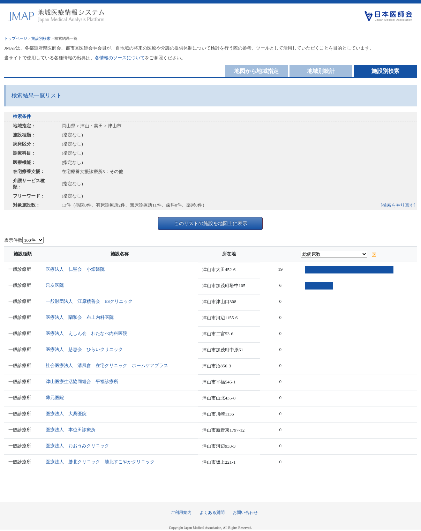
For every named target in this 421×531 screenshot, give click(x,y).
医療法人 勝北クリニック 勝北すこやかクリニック (101, 461)
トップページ (15, 38)
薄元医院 (56, 397)
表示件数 (13, 240)
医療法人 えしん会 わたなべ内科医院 (88, 333)
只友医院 (56, 285)
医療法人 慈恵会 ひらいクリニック (85, 349)
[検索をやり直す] (398, 205)
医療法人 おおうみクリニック (79, 445)
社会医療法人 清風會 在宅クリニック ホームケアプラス (108, 365)
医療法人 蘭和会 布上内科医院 (81, 317)
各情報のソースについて (120, 57)
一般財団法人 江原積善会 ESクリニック (90, 301)
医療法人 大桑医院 (67, 413)
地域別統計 (321, 71)
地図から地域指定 (256, 71)
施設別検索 (41, 38)
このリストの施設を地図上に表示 (210, 223)
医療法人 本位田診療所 (72, 429)
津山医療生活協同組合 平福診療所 (83, 381)
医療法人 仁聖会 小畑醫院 (76, 269)
